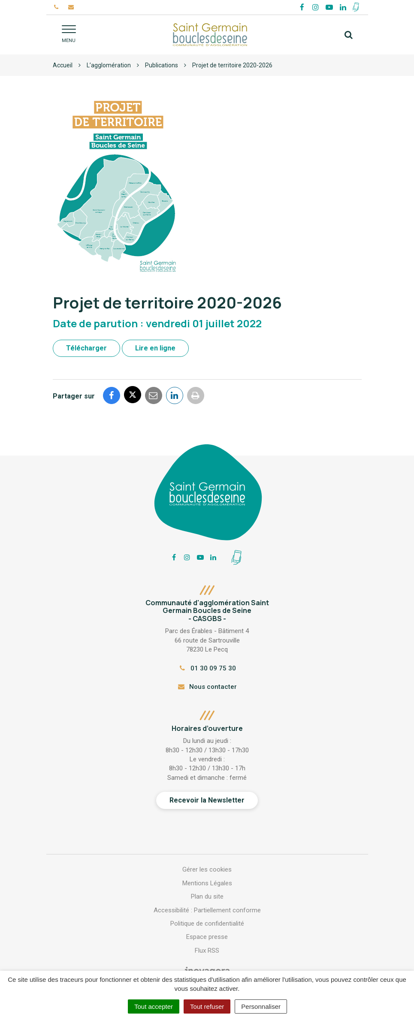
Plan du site (207, 896)
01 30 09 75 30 (207, 668)
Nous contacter (207, 687)
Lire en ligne (155, 348)
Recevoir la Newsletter (207, 800)
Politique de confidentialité (207, 923)
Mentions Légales (207, 883)
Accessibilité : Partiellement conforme (207, 910)
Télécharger (86, 348)
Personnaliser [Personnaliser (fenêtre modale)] (261, 1006)
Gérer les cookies (207, 869)
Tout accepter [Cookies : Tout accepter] (153, 1006)
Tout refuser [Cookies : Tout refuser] (207, 1006)
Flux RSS (207, 950)
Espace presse (207, 937)
